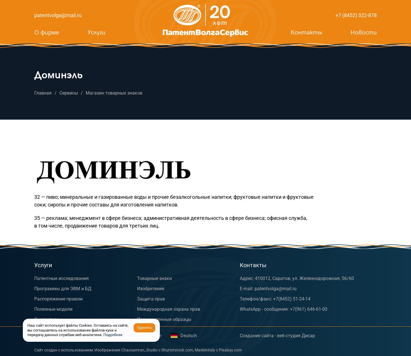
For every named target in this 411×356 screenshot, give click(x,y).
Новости (363, 32)
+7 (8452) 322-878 (356, 15)
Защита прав (151, 299)
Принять (144, 328)
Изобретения (150, 288)
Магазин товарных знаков (114, 93)
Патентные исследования (61, 278)
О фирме (46, 32)
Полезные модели (53, 309)
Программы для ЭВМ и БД (62, 288)
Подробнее (112, 335)
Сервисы (68, 93)
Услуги (97, 32)
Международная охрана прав (168, 309)
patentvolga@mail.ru (58, 15)
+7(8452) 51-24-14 (292, 299)
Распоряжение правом (58, 299)
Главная (43, 93)
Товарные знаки (154, 278)
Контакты (306, 32)
